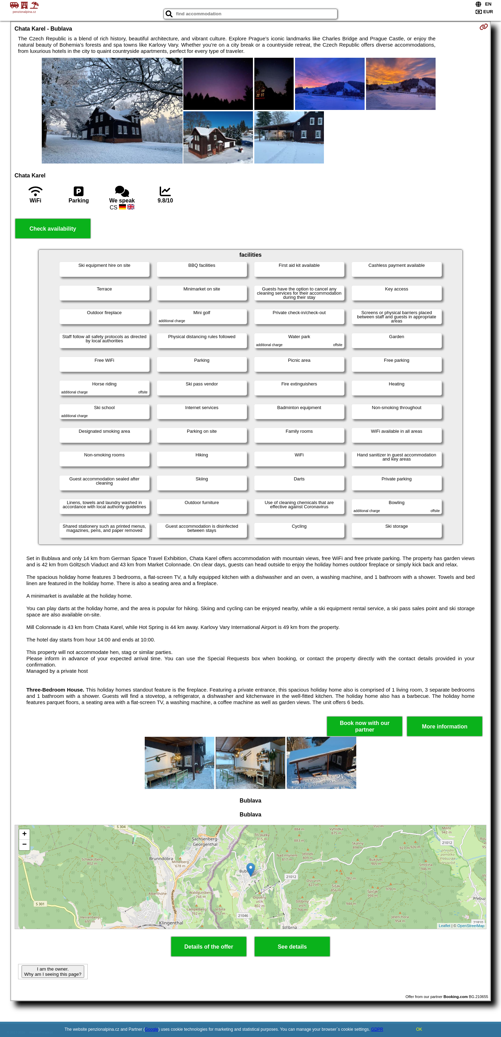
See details (292, 947)
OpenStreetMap (471, 926)
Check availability (53, 229)
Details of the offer (208, 947)
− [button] (24, 845)
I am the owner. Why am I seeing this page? (52, 971)
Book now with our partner (365, 726)
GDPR (377, 1029)
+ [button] (24, 834)
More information (445, 726)
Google (151, 1029)
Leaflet (444, 926)
